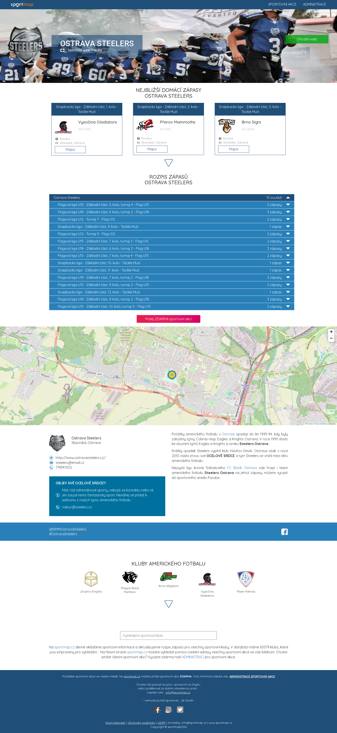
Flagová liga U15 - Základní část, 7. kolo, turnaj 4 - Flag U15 (174, 255)
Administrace (314, 4)
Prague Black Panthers (130, 582)
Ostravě (228, 434)
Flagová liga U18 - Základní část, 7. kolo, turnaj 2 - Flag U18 (174, 277)
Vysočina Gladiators (207, 583)
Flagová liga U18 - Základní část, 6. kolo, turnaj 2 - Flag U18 (174, 248)
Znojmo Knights (91, 582)
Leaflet (309, 424)
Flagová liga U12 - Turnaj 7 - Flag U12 (174, 219)
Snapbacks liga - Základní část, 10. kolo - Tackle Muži (174, 263)
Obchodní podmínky (141, 722)
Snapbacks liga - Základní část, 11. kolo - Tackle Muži (174, 270)
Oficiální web (307, 39)
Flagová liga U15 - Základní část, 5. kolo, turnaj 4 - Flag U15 (174, 204)
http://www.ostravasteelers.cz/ (81, 458)
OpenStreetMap (321, 424)
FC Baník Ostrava (242, 468)
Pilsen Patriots (246, 582)
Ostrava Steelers (172, 197)
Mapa (70, 149)
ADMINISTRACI (193, 657)
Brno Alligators (169, 579)
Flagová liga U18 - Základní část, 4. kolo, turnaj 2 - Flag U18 (174, 212)
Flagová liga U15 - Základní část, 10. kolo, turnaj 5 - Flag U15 (174, 306)
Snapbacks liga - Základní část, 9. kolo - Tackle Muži (174, 226)
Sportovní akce (282, 4)
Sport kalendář (115, 722)
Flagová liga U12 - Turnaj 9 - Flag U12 (174, 234)
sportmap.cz (64, 647)
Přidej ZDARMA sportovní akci (168, 319)
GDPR (161, 722)
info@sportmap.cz (178, 692)
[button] (172, 374)
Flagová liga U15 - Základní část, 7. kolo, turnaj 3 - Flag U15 (174, 241)
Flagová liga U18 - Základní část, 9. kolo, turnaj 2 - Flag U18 (174, 299)
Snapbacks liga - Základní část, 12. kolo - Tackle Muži (174, 292)
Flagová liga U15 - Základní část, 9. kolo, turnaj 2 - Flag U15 (174, 284)
